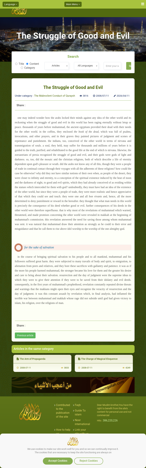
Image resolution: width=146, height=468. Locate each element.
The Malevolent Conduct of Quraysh (54, 95)
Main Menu (73, 4)
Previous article (25, 335)
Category (28, 67)
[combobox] (56, 66)
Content (32, 63)
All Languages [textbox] (85, 65)
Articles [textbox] (56, 65)
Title (19, 63)
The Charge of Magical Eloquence (98, 359)
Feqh (78, 405)
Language (10, 4)
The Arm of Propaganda (31, 359)
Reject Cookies (89, 460)
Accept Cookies (57, 460)
